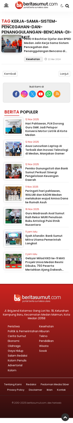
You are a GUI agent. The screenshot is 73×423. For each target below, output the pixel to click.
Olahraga (14, 346)
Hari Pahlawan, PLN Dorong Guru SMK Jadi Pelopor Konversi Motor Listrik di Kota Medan (46, 129)
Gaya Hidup (15, 351)
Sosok (43, 351)
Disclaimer (35, 390)
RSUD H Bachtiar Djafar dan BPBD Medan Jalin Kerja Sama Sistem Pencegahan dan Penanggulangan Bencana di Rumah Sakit (47, 47)
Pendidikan (46, 341)
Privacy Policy (15, 390)
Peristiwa (14, 326)
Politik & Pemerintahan (23, 331)
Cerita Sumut (17, 336)
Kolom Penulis (17, 360)
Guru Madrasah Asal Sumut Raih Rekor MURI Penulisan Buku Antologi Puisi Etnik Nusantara (44, 219)
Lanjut (64, 74)
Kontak (61, 390)
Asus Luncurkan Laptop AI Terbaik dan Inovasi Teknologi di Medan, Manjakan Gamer (46, 149)
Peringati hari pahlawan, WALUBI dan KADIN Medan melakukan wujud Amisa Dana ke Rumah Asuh (46, 196)
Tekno (43, 336)
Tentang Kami (13, 384)
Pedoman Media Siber (55, 384)
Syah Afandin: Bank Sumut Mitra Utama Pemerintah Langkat (43, 239)
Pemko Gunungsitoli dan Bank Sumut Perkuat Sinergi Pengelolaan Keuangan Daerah (46, 174)
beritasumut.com (37, 402)
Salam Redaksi (17, 356)
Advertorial (15, 365)
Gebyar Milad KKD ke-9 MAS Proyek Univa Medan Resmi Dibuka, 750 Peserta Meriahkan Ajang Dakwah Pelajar (45, 265)
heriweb (56, 402)
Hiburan (44, 331)
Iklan (50, 390)
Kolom (12, 370)
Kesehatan (33, 59)
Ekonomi (13, 341)
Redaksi (31, 384)
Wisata (43, 346)
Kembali (10, 74)
